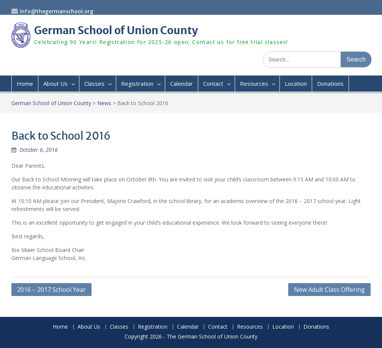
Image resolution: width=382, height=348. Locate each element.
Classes (94, 83)
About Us (55, 83)
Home (25, 83)
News (104, 103)
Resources (254, 83)
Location (296, 83)
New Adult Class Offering (329, 289)
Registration (137, 83)
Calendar (181, 83)
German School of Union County (116, 30)
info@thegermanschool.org (56, 11)
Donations (330, 83)
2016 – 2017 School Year (51, 289)
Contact (213, 83)
